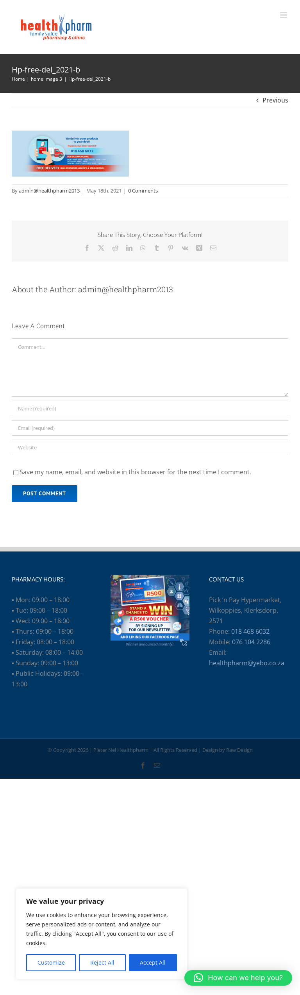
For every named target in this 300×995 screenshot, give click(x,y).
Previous (275, 100)
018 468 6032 (250, 631)
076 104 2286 (251, 642)
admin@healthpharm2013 (49, 190)
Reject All (102, 962)
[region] (102, 933)
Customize (51, 962)
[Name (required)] (150, 408)
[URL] (150, 447)
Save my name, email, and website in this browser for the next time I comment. (135, 472)
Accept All (153, 962)
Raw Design (239, 749)
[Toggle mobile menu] (284, 15)
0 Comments (143, 190)
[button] (238, 978)
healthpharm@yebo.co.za (246, 663)
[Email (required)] (150, 428)
